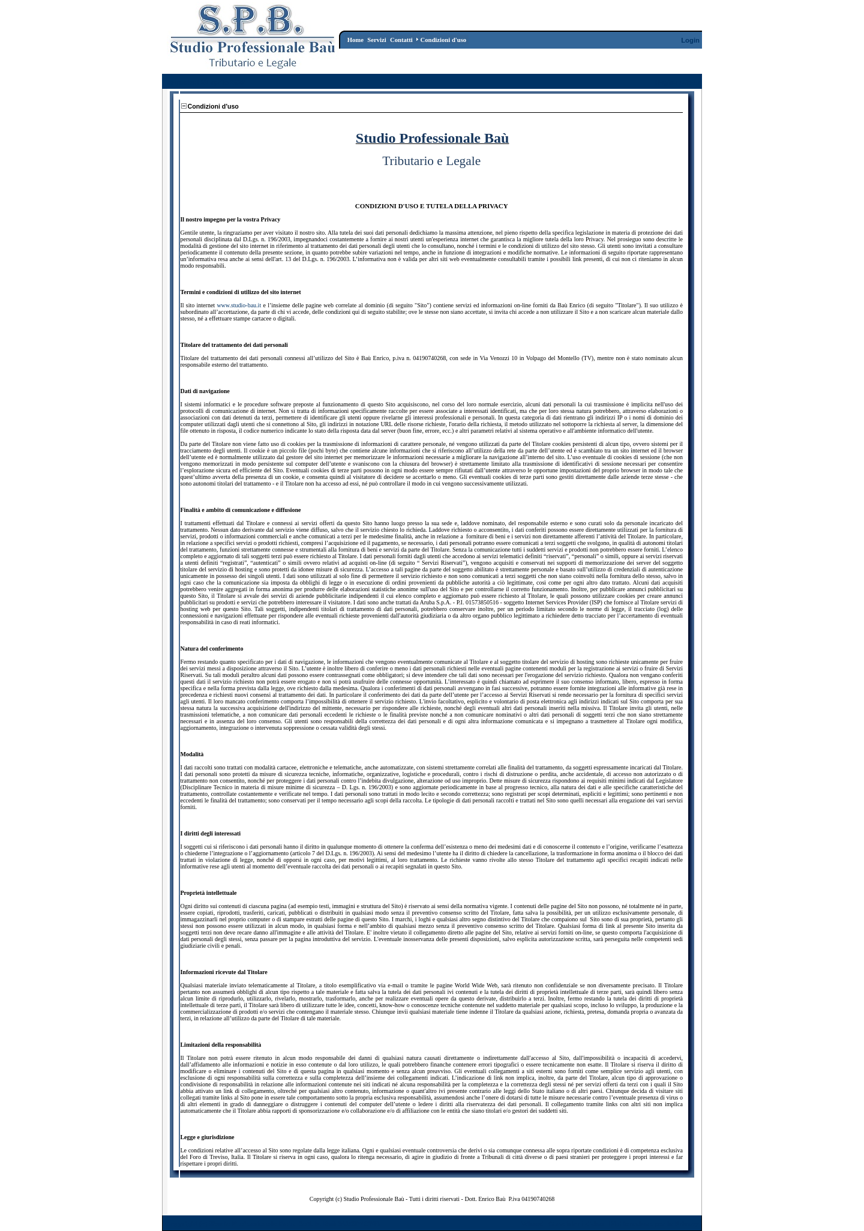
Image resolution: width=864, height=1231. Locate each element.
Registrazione (677, 82)
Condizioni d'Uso (576, 1223)
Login (690, 40)
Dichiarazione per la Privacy (654, 1223)
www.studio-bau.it (239, 305)
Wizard (532, 1223)
